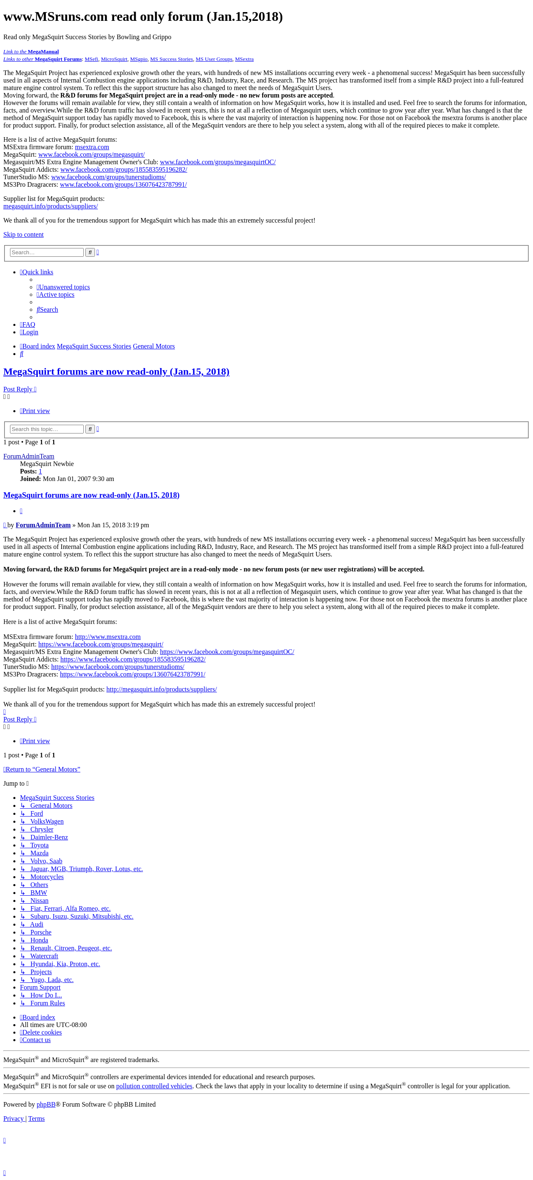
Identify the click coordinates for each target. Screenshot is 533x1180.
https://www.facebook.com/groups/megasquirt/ (100, 644)
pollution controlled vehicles (154, 1086)
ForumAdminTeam (28, 456)
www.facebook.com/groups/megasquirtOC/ (218, 161)
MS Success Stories (171, 59)
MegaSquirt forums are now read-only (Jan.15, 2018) (116, 371)
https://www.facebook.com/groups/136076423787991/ (132, 674)
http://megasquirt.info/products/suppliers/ (162, 689)
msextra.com (92, 146)
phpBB (46, 1104)
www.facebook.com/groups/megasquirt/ (91, 154)
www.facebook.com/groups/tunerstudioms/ (108, 176)
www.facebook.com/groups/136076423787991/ (123, 184)
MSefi (91, 59)
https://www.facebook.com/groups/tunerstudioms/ (117, 666)
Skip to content (23, 234)
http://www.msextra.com (108, 636)
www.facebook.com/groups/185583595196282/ (123, 169)
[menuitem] (63, 287)
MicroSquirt (114, 59)
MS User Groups (214, 59)
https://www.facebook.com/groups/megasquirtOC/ (227, 651)
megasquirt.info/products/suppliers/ (50, 206)
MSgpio (138, 59)
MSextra (244, 59)
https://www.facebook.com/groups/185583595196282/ (133, 659)
